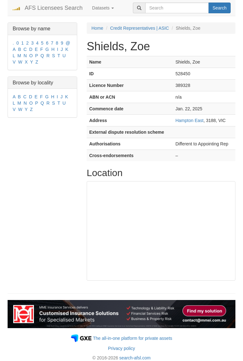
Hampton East (189, 120)
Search (220, 7)
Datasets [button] (103, 7)
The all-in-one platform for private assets (132, 338)
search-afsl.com (135, 357)
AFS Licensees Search (54, 8)
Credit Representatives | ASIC (139, 28)
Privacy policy (121, 348)
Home (97, 28)
